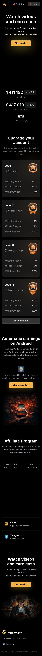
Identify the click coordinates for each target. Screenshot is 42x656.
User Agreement (8, 638)
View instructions (21, 385)
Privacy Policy (22, 638)
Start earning (21, 43)
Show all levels (21, 321)
